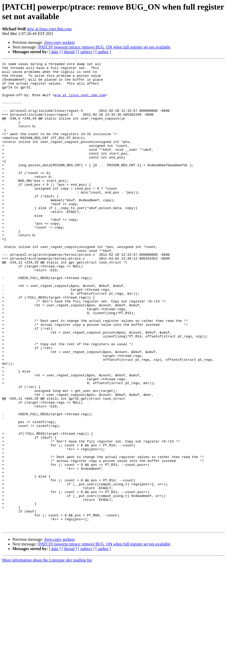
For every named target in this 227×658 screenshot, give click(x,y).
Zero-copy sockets (59, 42)
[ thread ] (69, 52)
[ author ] (103, 52)
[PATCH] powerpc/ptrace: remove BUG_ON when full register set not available (104, 47)
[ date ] (55, 52)
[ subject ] (86, 52)
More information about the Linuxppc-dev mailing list (47, 653)
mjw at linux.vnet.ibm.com (49, 29)
